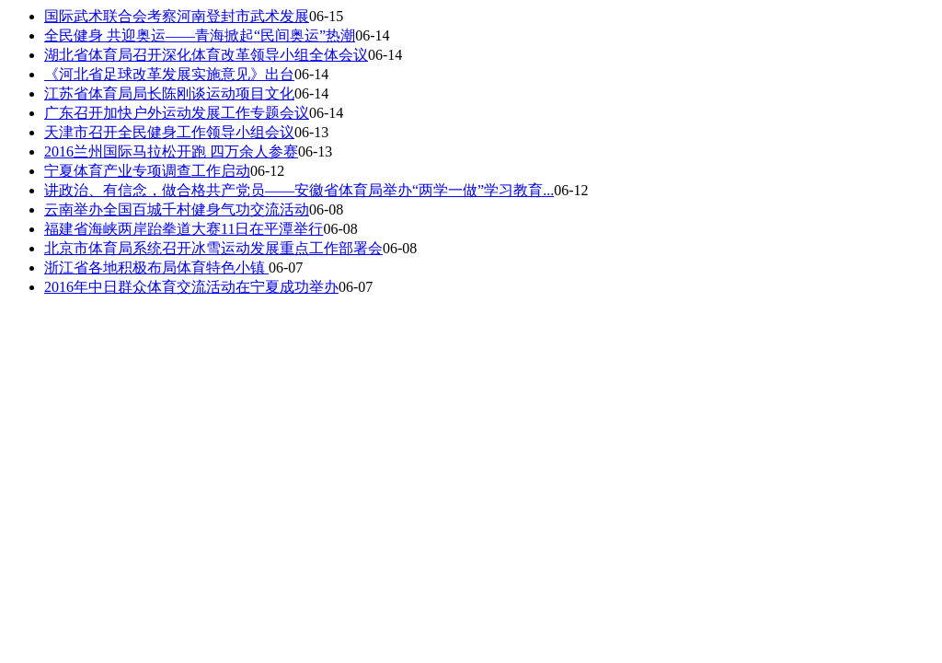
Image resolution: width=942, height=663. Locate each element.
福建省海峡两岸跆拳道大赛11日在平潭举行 (183, 229)
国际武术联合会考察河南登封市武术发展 (176, 16)
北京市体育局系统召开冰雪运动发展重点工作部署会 (213, 248)
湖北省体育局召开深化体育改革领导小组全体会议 (206, 55)
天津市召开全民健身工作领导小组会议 (169, 132)
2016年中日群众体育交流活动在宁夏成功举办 (191, 287)
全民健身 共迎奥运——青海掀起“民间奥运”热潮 (199, 35)
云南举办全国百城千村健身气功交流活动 (176, 209)
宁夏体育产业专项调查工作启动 (147, 171)
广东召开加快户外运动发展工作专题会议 (176, 113)
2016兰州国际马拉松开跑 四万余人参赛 (171, 151)
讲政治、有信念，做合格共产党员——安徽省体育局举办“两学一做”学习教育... (299, 190)
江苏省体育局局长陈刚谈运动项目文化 (169, 93)
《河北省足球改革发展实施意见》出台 (169, 74)
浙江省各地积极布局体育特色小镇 (156, 267)
